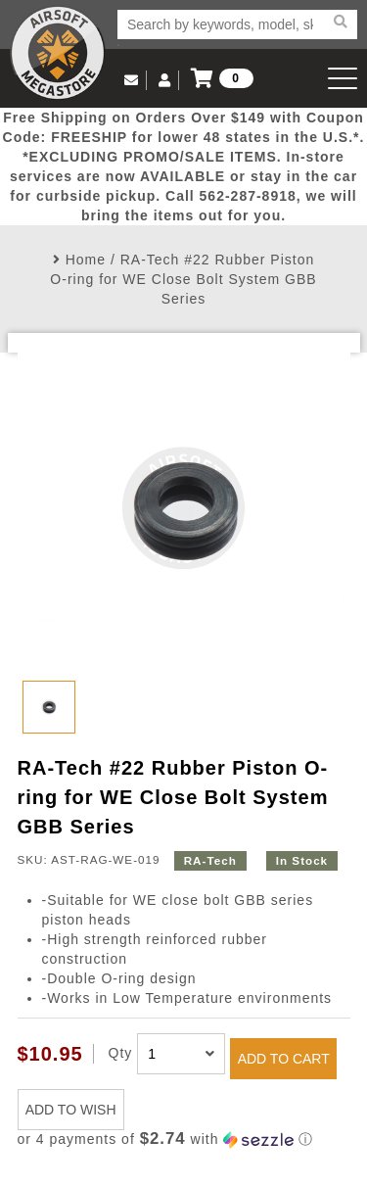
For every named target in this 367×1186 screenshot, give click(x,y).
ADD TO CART (284, 1059)
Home (86, 259)
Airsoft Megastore (58, 53)
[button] (184, 1139)
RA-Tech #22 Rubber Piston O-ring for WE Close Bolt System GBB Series (183, 279)
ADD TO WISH (70, 1109)
